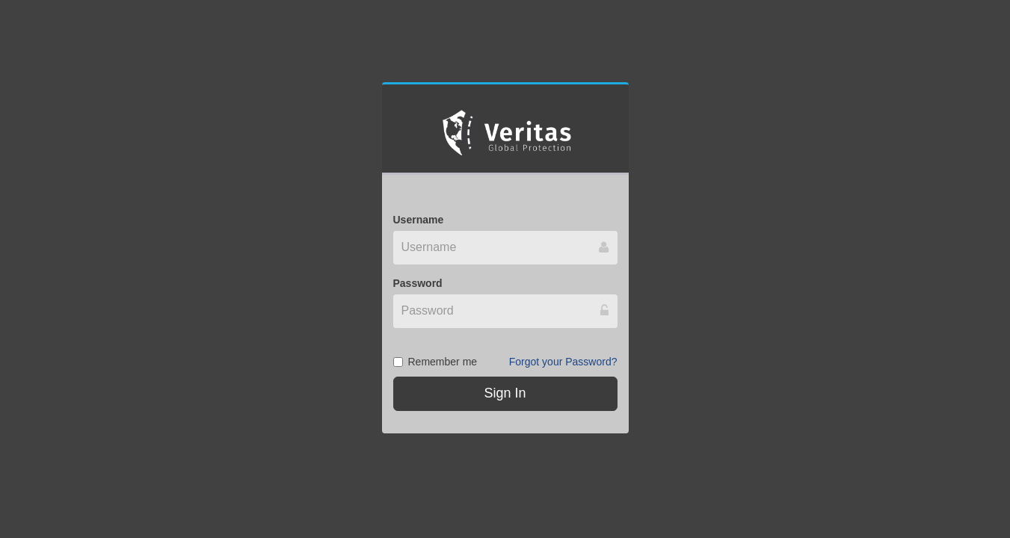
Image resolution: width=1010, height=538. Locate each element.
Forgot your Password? (563, 362)
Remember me (435, 362)
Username (418, 220)
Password (418, 283)
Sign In (505, 393)
